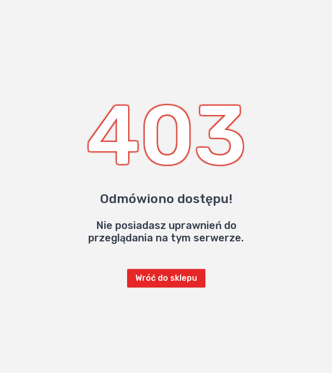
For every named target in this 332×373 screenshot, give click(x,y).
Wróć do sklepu (166, 278)
